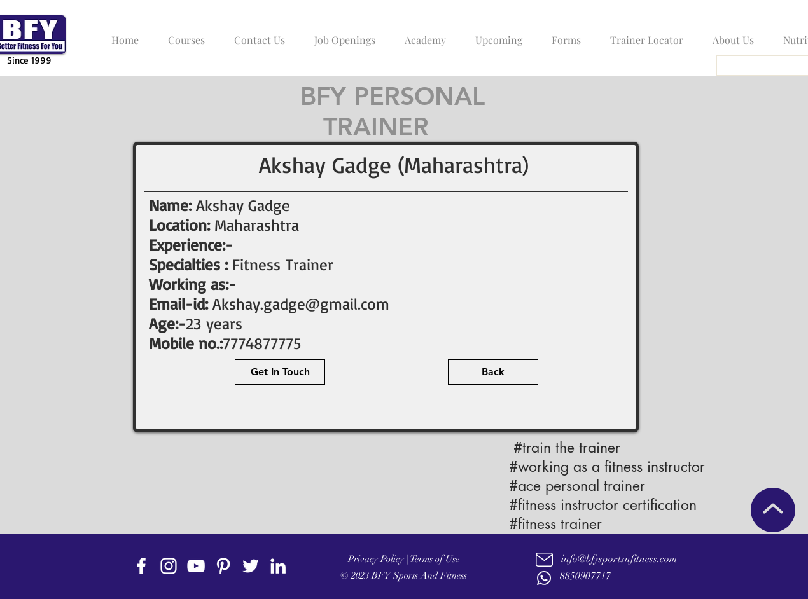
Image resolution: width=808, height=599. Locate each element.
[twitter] (250, 566)
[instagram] (168, 566)
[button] (183, 34)
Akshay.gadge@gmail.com (300, 303)
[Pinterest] (223, 566)
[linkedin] (278, 566)
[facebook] (141, 566)
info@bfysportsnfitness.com (619, 559)
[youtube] (196, 566)
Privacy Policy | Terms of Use (403, 559)
